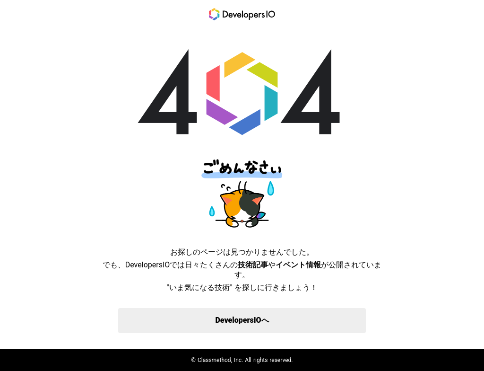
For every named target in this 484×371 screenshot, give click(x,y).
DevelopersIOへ (241, 320)
